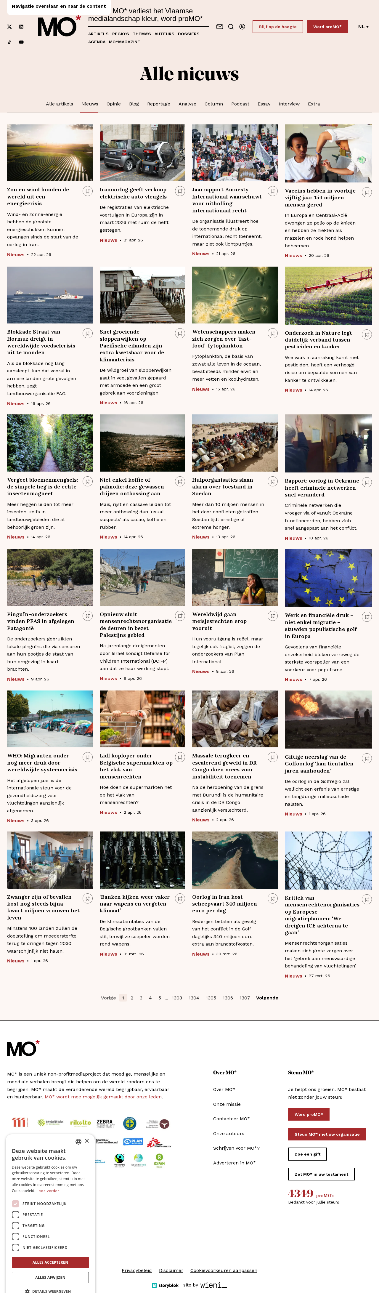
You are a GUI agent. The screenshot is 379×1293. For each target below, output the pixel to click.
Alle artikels (59, 104)
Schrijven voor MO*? (236, 1148)
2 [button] (132, 998)
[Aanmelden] (242, 26)
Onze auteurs (228, 1133)
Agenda (96, 41)
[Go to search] (231, 26)
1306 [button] (228, 998)
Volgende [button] (267, 998)
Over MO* (224, 1089)
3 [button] (141, 998)
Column (214, 104)
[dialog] (50, 1203)
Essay (264, 104)
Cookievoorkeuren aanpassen (223, 1270)
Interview (289, 104)
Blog (134, 104)
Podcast (240, 104)
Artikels (98, 33)
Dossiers (189, 33)
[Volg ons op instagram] (21, 11)
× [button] (86, 1126)
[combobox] (78, 1127)
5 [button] (159, 998)
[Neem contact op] (219, 26)
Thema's (142, 33)
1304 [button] (194, 998)
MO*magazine (124, 41)
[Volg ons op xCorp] (9, 27)
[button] (50, 1276)
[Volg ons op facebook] (9, 11)
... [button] (166, 998)
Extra (314, 104)
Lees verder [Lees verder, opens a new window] (47, 1176)
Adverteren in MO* (234, 1163)
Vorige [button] (108, 998)
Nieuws (89, 104)
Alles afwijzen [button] (50, 1262)
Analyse (187, 104)
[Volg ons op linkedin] (21, 27)
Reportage (158, 104)
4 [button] (150, 998)
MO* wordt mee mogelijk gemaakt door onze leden (103, 1097)
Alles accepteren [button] (50, 1247)
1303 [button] (177, 998)
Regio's (120, 33)
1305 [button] (211, 998)
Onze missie (227, 1104)
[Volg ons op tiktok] (9, 42)
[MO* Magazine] (59, 26)
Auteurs (164, 33)
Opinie (114, 104)
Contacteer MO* (231, 1118)
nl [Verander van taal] (363, 26)
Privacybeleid (137, 1270)
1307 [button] (245, 998)
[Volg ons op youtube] (21, 42)
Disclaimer (171, 1270)
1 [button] (123, 998)
